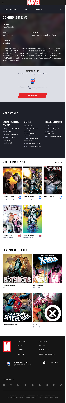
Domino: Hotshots (9, 285)
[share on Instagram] (18, 385)
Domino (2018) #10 (8, 197)
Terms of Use (13, 395)
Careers (20, 350)
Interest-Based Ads (43, 397)
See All (58, 162)
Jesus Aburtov (33, 138)
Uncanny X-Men (38, 285)
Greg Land (7, 43)
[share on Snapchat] (40, 385)
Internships (21, 354)
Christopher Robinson (34, 146)
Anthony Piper (50, 35)
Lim (15, 199)
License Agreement (31, 397)
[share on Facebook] (4, 386)
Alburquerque (10, 199)
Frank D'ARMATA (49, 134)
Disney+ (42, 346)
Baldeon (29, 199)
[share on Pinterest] (47, 385)
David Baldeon (38, 35)
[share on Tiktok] (61, 385)
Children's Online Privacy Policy (15, 397)
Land (33, 237)
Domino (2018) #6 (28, 235)
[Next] (39, 9)
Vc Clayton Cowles (34, 143)
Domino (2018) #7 (8, 235)
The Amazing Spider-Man (11, 325)
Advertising (43, 341)
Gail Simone (8, 35)
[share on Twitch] (54, 385)
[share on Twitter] (11, 385)
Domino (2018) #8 (49, 197)
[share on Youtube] (33, 385)
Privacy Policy (22, 395)
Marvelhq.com (44, 350)
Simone (4, 199)
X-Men (35, 325)
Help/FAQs (20, 346)
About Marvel (22, 341)
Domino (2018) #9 (28, 197)
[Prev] (26, 9)
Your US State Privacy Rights (35, 395)
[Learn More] (32, 95)
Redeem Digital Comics (47, 354)
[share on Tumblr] (25, 385)
